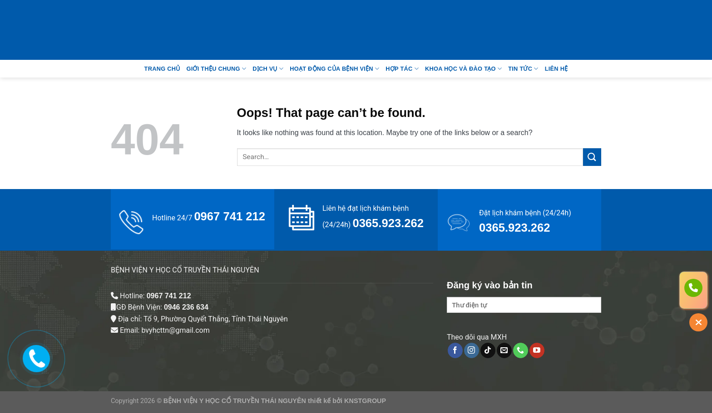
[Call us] (520, 350)
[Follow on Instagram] (471, 350)
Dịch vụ (267, 68)
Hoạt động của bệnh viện (334, 68)
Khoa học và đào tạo (463, 68)
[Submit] (592, 157)
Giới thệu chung (216, 68)
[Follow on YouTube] (536, 350)
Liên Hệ (556, 68)
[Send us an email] (504, 350)
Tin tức (523, 68)
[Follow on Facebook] (455, 350)
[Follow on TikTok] (487, 350)
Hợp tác (402, 68)
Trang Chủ (162, 68)
